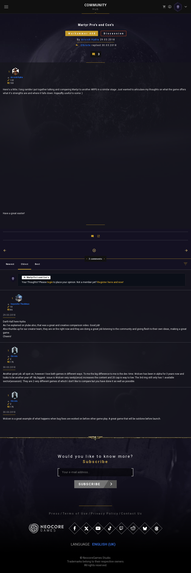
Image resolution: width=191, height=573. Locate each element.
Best (37, 264)
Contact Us (131, 513)
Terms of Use (75, 513)
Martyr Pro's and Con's (36, 277)
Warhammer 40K (82, 33)
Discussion (114, 33)
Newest (10, 264)
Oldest (24, 264)
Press (54, 513)
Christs (86, 45)
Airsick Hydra (90, 39)
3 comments (95, 258)
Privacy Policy (104, 513)
